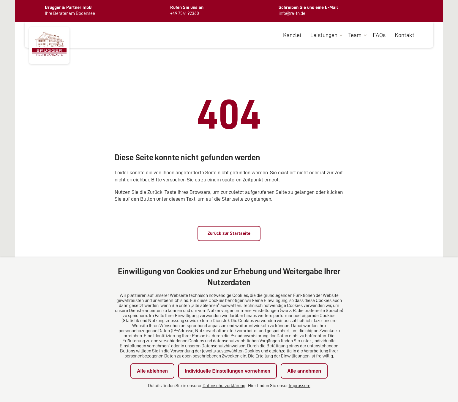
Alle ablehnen (152, 370)
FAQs (379, 35)
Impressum (299, 385)
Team (355, 35)
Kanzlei (292, 35)
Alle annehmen (304, 370)
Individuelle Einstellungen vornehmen (227, 370)
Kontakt (404, 35)
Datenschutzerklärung (224, 385)
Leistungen (323, 35)
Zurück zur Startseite (229, 233)
